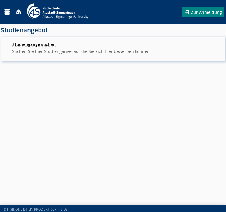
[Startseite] (18, 11)
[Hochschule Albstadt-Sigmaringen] (57, 11)
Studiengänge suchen (34, 44)
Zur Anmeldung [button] (206, 12)
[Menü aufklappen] (7, 12)
